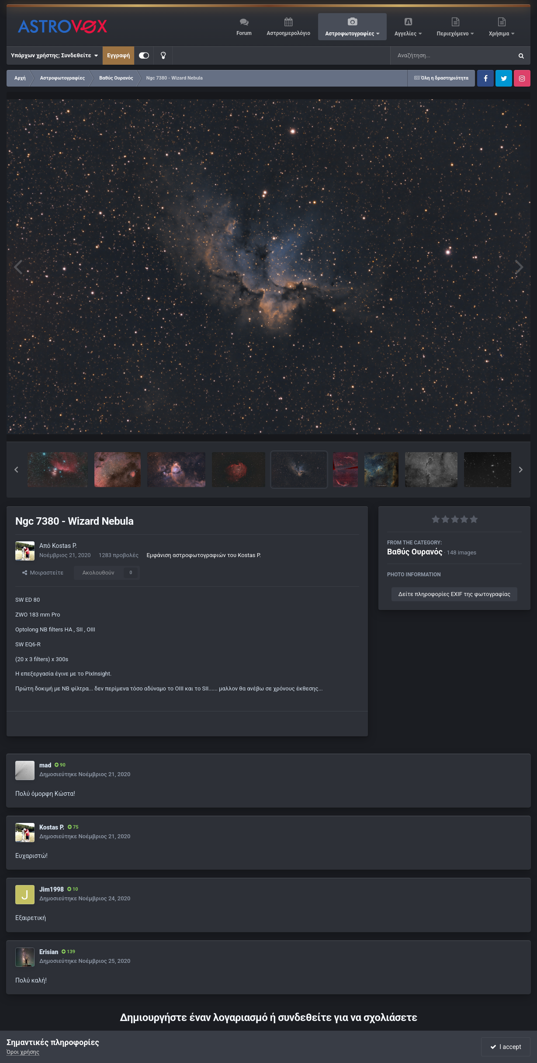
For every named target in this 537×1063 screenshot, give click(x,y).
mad (45, 765)
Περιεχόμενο (453, 34)
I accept (505, 1046)
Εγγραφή (118, 55)
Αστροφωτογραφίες (351, 34)
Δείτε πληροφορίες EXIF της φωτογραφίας (454, 594)
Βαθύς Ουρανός (415, 551)
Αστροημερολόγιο (288, 33)
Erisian (48, 951)
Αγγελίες (406, 34)
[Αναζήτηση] (434, 55)
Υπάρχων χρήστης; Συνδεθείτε (54, 55)
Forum (244, 33)
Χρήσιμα (499, 34)
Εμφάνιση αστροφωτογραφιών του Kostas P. (203, 555)
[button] (16, 469)
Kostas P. (64, 545)
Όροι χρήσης (23, 1052)
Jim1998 (51, 889)
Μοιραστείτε (42, 572)
